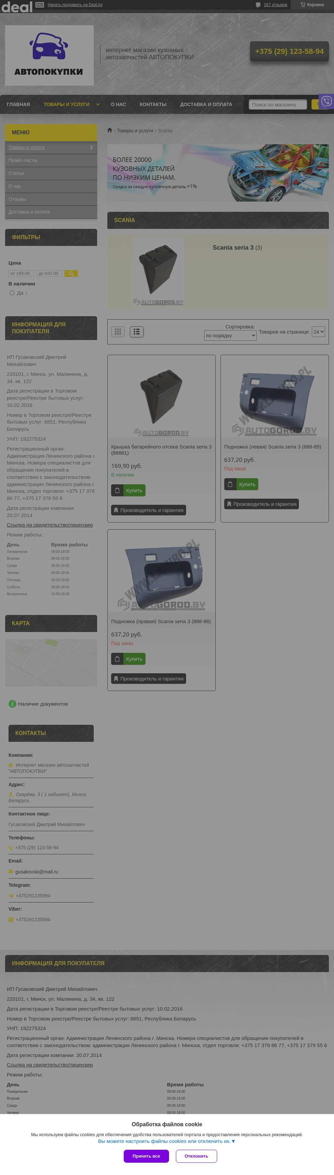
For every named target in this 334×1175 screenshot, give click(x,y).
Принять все (146, 1156)
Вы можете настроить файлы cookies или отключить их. (164, 1141)
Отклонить (196, 1156)
